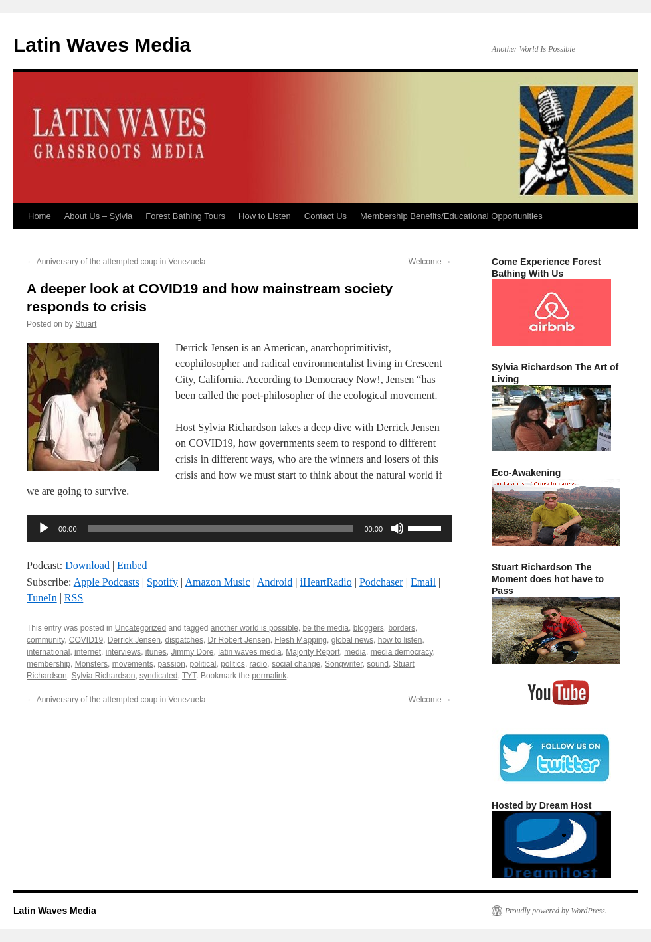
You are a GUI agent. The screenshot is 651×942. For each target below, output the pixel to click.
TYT (189, 675)
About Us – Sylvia (98, 216)
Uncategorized (140, 628)
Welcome (430, 261)
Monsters (91, 663)
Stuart (85, 324)
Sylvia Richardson (103, 675)
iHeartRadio (326, 582)
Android (274, 582)
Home (39, 216)
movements (132, 663)
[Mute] (397, 528)
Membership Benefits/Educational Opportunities (451, 216)
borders (401, 628)
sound (378, 663)
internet (87, 652)
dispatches (184, 640)
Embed (132, 565)
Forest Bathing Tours (185, 216)
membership (48, 663)
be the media (326, 628)
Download (87, 565)
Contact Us (325, 216)
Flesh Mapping (300, 640)
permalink (269, 675)
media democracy (402, 652)
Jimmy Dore (192, 652)
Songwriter (344, 663)
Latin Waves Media (102, 45)
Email (423, 582)
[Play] (43, 528)
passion (171, 663)
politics (233, 663)
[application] (239, 528)
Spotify (162, 582)
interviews (123, 652)
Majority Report (312, 652)
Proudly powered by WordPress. (556, 910)
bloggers (368, 628)
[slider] (221, 528)
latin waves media (249, 652)
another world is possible (254, 628)
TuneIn (42, 597)
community (45, 640)
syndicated (158, 675)
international (48, 652)
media (355, 652)
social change (296, 663)
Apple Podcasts (107, 582)
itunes (156, 652)
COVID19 (86, 640)
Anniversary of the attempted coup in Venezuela (116, 261)
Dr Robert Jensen (239, 640)
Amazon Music (217, 582)
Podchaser (381, 582)
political (202, 663)
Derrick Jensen (134, 640)
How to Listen (264, 216)
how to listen (400, 640)
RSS (73, 597)
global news (352, 640)
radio (259, 663)
